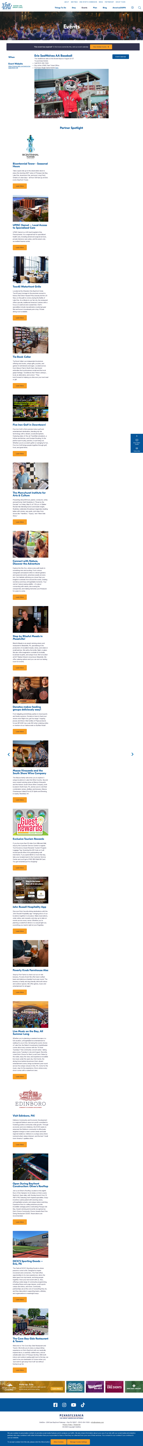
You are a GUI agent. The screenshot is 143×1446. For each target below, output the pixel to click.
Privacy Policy (68, 1425)
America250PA (119, 8)
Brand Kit (77, 1425)
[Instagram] (64, 1405)
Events (84, 8)
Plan (95, 8)
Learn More (20, 186)
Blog (105, 8)
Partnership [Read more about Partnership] (109, 2)
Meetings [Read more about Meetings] (74, 2)
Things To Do (60, 8)
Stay (74, 8)
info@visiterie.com (97, 1422)
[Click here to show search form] (139, 8)
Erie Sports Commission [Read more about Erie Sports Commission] (88, 2)
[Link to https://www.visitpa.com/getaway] (71, 1418)
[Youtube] (73, 1405)
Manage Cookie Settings (78, 1442)
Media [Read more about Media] (101, 2)
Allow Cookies (59, 1442)
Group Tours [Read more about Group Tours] (120, 2)
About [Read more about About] (66, 2)
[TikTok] (83, 1405)
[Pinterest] (90, 1405)
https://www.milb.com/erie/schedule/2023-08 (19, 67)
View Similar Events (101, 47)
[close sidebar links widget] (137, 436)
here (56, 68)
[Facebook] (55, 1405)
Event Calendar (120, 57)
